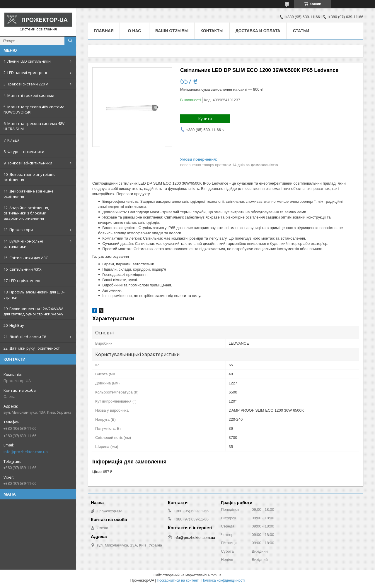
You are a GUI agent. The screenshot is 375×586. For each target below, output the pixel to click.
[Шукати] (70, 40)
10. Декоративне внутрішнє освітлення (29, 177)
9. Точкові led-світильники (28, 163)
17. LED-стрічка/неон (23, 280)
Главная (104, 30)
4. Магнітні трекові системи (29, 95)
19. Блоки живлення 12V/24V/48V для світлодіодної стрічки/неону (33, 311)
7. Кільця (11, 140)
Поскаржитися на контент (177, 580)
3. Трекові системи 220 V (26, 84)
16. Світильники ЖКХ (23, 269)
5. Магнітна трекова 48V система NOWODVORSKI (34, 109)
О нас (134, 30)
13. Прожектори (18, 229)
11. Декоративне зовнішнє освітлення (28, 193)
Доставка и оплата (258, 30)
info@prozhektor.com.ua (26, 451)
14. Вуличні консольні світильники (23, 243)
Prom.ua (214, 575)
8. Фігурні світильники (24, 151)
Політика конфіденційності (223, 580)
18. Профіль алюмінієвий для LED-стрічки (34, 294)
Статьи (301, 30)
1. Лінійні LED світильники (27, 61)
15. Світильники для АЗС (26, 257)
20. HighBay (14, 325)
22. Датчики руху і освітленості (32, 348)
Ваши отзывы (171, 30)
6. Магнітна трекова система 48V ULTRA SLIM (34, 126)
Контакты (211, 30)
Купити (205, 118)
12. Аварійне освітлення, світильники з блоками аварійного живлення (26, 213)
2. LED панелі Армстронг (25, 72)
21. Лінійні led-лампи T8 (25, 336)
